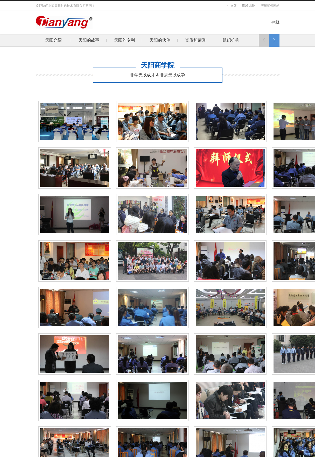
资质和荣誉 (139, 40)
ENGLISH (249, 6)
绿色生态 (245, 40)
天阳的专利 (68, 40)
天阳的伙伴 (103, 40)
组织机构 (174, 40)
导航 (275, 22)
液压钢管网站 (270, 6)
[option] (68, 40)
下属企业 (210, 40)
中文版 (232, 6)
